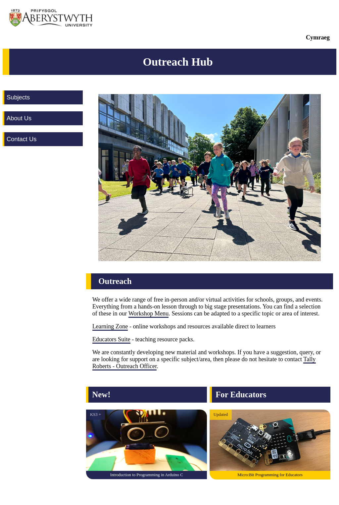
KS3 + (95, 414)
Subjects (18, 97)
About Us (19, 118)
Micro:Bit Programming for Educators (270, 475)
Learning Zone (110, 326)
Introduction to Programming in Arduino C (146, 475)
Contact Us (21, 139)
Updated (221, 414)
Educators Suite (111, 339)
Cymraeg (318, 37)
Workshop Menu (148, 313)
